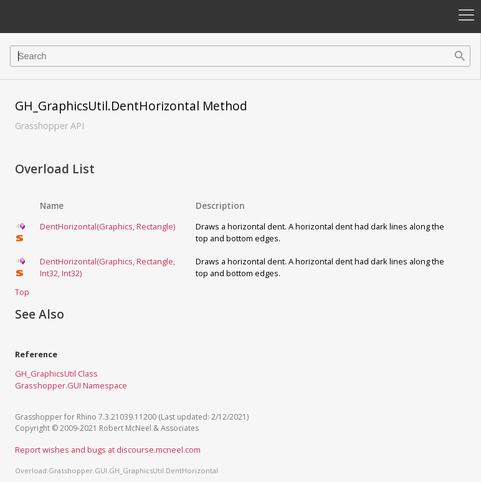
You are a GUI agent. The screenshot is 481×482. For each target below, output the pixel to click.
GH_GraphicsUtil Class (56, 373)
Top (22, 291)
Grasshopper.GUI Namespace (71, 385)
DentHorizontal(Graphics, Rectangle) (107, 226)
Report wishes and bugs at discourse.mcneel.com (108, 449)
